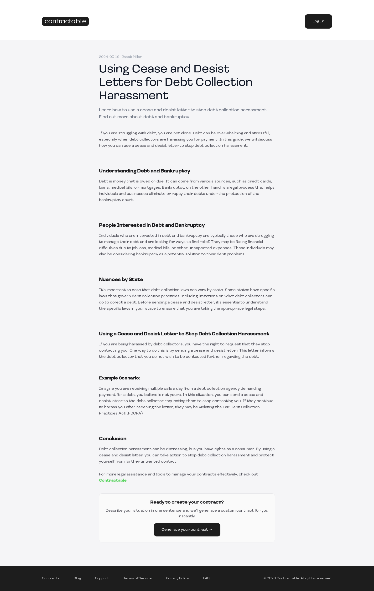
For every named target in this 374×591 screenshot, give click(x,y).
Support (102, 578)
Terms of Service (137, 578)
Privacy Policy (177, 578)
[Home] (65, 21)
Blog (77, 578)
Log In (318, 21)
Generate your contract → (187, 530)
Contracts (50, 578)
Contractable (112, 481)
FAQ (206, 578)
